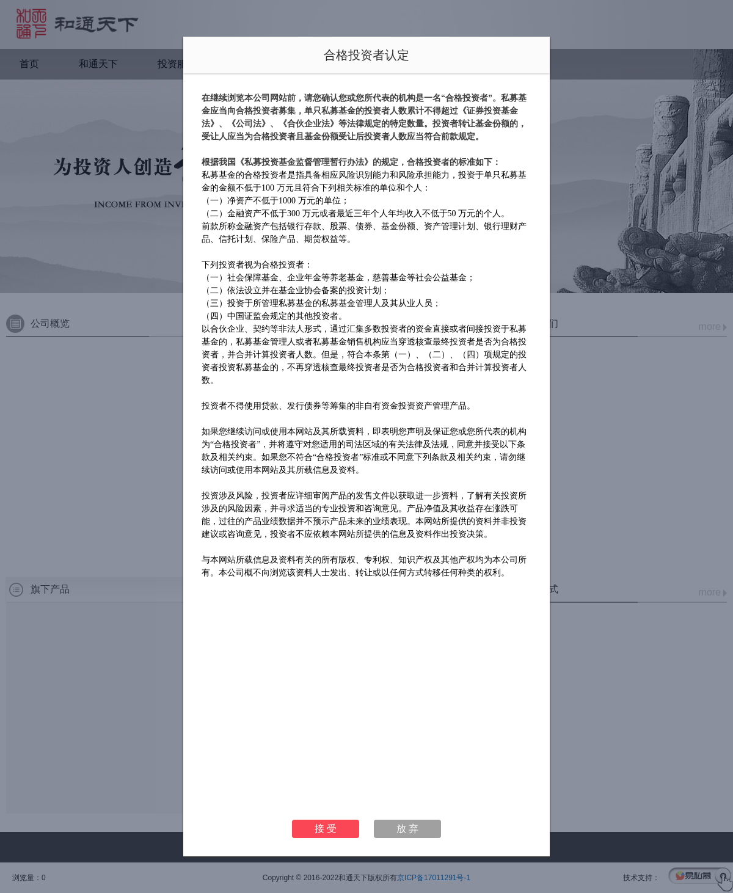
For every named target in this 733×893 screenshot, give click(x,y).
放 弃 (407, 828)
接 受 (326, 828)
